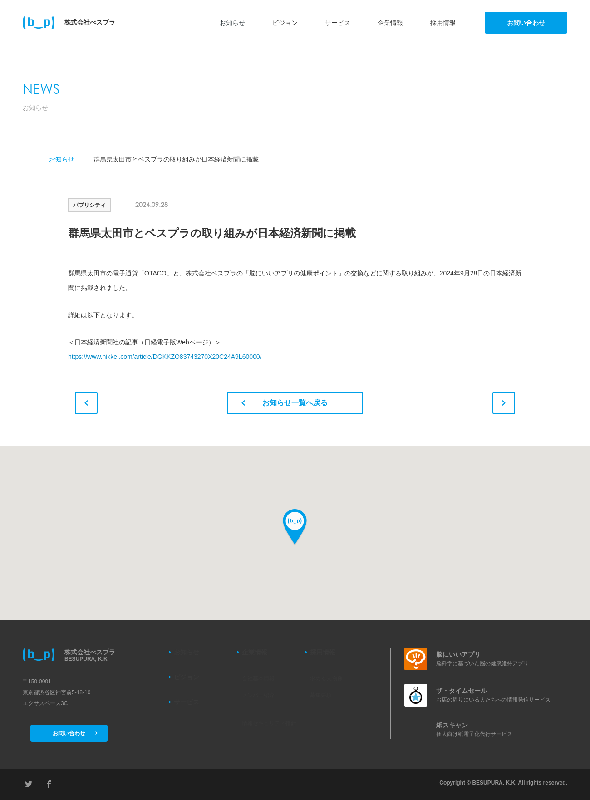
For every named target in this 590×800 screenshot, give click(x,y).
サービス (337, 22)
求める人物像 (326, 678)
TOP (26, 159)
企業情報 (390, 22)
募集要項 (321, 695)
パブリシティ (89, 205)
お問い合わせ (526, 22)
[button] (294, 527)
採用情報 (443, 22)
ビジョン (285, 22)
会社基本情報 (258, 678)
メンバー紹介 (258, 695)
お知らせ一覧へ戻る (284, 403)
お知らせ (232, 22)
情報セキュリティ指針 (269, 723)
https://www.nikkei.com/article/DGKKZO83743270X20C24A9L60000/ (164, 356)
